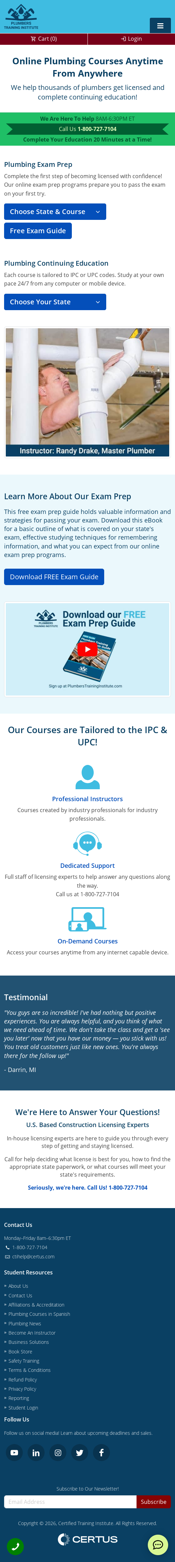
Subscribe (153, 1502)
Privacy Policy (22, 1389)
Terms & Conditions (30, 1370)
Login (135, 38)
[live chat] (158, 1545)
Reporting (19, 1398)
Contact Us (20, 1295)
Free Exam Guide (38, 230)
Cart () (47, 38)
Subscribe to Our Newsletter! (88, 1488)
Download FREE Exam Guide (54, 576)
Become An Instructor (32, 1332)
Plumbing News (25, 1323)
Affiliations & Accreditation (36, 1304)
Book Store (20, 1351)
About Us (18, 1286)
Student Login (23, 1407)
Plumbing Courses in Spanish (39, 1314)
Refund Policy (23, 1379)
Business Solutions (29, 1342)
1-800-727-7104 (97, 129)
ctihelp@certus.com (29, 1256)
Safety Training (24, 1361)
